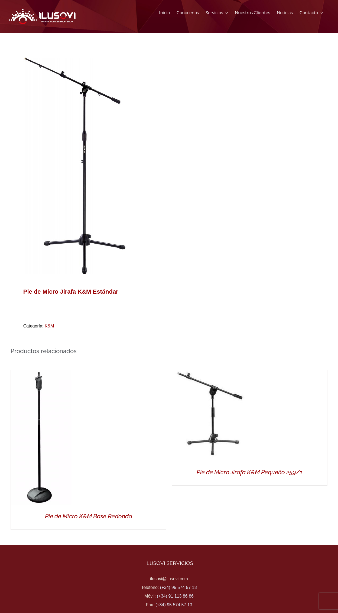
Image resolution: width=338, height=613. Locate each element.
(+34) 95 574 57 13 (178, 587)
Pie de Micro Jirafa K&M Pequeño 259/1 (250, 472)
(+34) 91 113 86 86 (175, 596)
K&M (49, 326)
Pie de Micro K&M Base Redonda (88, 516)
